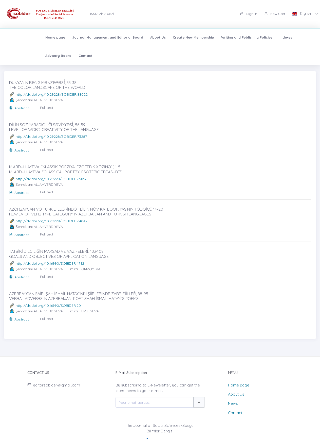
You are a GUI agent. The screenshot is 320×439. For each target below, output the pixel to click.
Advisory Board (276, 37)
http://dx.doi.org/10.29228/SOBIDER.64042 (51, 221)
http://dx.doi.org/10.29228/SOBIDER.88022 (52, 94)
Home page (19, 37)
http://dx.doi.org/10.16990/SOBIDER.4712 (50, 263)
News (233, 403)
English (302, 13)
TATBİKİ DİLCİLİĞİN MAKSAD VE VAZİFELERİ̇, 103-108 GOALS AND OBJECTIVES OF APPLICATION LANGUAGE (59, 254)
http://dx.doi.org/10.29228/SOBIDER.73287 (51, 136)
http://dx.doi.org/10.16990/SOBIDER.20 (48, 305)
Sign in (248, 14)
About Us (122, 37)
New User (274, 14)
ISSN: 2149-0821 (102, 14)
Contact (304, 37)
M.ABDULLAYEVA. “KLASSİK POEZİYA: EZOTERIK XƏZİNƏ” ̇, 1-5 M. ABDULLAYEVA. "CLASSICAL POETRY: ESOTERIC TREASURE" (65, 169)
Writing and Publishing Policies (211, 37)
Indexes (250, 37)
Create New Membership (157, 37)
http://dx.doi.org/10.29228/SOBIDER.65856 (51, 179)
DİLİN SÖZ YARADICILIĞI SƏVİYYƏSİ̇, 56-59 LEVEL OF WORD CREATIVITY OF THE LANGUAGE (54, 127)
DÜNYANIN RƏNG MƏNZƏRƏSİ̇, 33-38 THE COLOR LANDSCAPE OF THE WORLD (47, 85)
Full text (46, 107)
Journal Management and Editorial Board (71, 37)
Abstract (19, 108)
